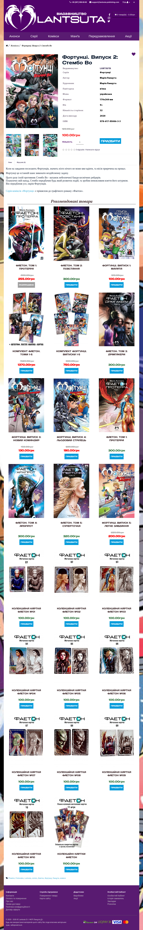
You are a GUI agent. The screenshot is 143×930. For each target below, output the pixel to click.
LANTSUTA (105, 68)
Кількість (67, 142)
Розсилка (112, 904)
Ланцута (56, 878)
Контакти (10, 896)
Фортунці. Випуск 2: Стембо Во (37, 46)
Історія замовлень (116, 898)
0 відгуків (80, 150)
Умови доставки (13, 904)
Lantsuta (28, 878)
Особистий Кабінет (116, 896)
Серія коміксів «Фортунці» (20, 191)
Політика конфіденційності (18, 907)
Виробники (78, 896)
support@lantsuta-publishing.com (104, 2)
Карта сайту (45, 898)
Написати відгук (92, 150)
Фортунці (48, 878)
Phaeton (11, 878)
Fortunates (20, 878)
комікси (63, 878)
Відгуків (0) (21, 162)
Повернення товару (49, 896)
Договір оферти (13, 910)
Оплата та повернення (16, 898)
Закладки (112, 901)
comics (34, 878)
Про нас (9, 901)
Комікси (15, 46)
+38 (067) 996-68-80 (78, 2)
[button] (32, 91)
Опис (10, 162)
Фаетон (41, 878)
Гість (126, 2)
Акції (76, 898)
